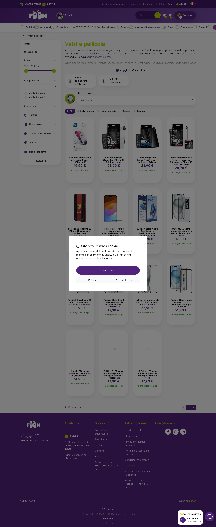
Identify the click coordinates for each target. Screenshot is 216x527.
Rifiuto (92, 280)
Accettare (108, 270)
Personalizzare (124, 280)
